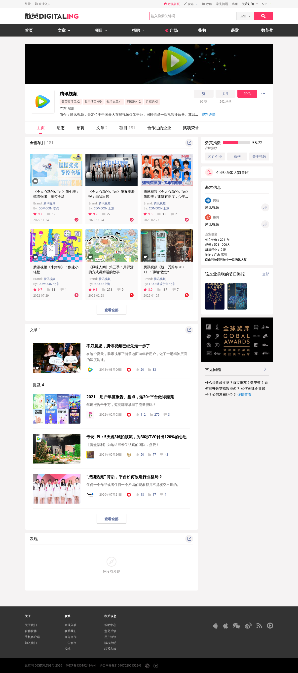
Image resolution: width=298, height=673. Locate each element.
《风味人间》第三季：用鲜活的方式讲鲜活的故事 (111, 269)
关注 (225, 94)
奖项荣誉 (191, 127)
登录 (28, 4)
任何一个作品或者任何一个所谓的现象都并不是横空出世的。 (133, 484)
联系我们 (70, 631)
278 (107, 289)
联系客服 (110, 649)
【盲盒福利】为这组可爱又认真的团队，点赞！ (122, 444)
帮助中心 (110, 625)
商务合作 (70, 637)
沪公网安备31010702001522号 (120, 665)
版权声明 (110, 643)
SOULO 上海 (102, 284)
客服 (235, 4)
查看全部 (111, 310)
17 (152, 494)
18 (140, 494)
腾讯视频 (49, 203)
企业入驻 (70, 625)
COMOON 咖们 (48, 208)
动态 (61, 127)
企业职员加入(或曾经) (227, 172)
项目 (127, 127)
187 (162, 289)
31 (51, 289)
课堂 (235, 30)
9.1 (92, 289)
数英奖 (267, 30)
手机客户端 (32, 637)
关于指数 (259, 156)
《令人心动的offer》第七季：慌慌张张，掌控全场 (56, 194)
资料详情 (209, 114)
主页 (41, 127)
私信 (247, 94)
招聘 (80, 127)
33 (161, 214)
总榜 (237, 156)
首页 (29, 30)
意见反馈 (110, 631)
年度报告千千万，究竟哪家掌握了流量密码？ (121, 404)
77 (152, 454)
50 (140, 454)
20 (140, 369)
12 (51, 214)
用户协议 (110, 637)
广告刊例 (70, 643)
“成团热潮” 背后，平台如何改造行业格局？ (124, 476)
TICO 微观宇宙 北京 (162, 284)
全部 (265, 274)
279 (155, 414)
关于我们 (31, 625)
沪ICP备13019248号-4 (81, 665)
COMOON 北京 (104, 208)
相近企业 (215, 156)
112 (141, 414)
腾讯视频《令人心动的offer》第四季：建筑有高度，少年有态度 (167, 196)
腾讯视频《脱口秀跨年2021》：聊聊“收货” (164, 269)
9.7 (37, 214)
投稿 (68, 649)
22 (106, 214)
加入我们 (31, 643)
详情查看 (244, 394)
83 (152, 369)
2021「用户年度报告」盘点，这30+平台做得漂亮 (130, 396)
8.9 (148, 289)
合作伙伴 (31, 631)
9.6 (148, 214)
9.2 (92, 214)
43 (164, 454)
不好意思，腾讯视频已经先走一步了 (118, 346)
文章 (102, 127)
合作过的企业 (159, 127)
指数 (202, 30)
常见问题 (222, 4)
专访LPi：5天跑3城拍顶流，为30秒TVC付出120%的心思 (136, 436)
